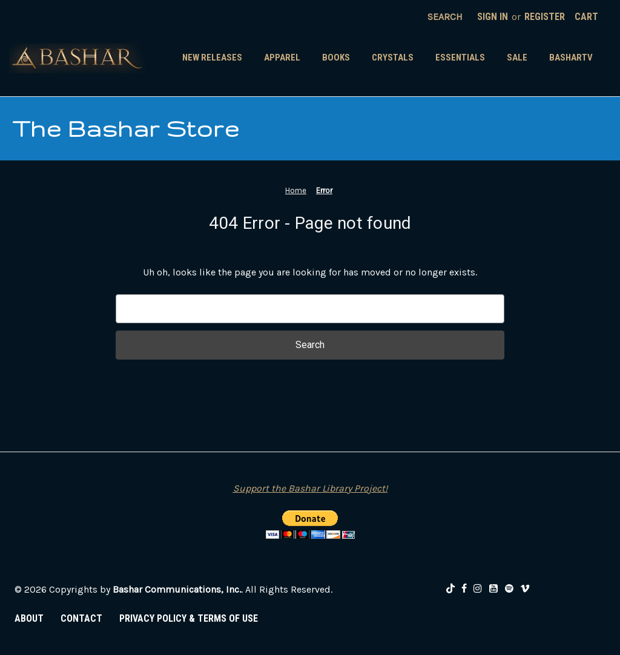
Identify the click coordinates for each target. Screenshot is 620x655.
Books (336, 57)
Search (445, 16)
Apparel (282, 57)
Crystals (393, 57)
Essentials (460, 57)
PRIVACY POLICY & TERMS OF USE (188, 618)
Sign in (492, 16)
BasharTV (571, 57)
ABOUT (29, 618)
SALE (517, 57)
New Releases (212, 57)
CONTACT (81, 618)
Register (544, 16)
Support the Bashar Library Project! (310, 488)
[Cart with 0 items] (586, 17)
